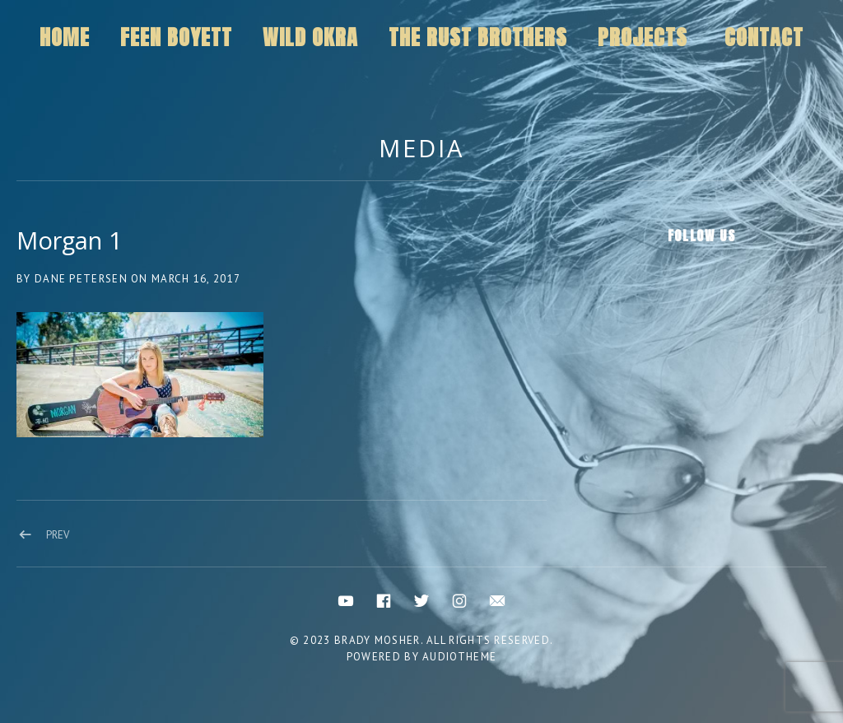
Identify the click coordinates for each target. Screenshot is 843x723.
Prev (57, 535)
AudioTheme (459, 657)
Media (421, 148)
